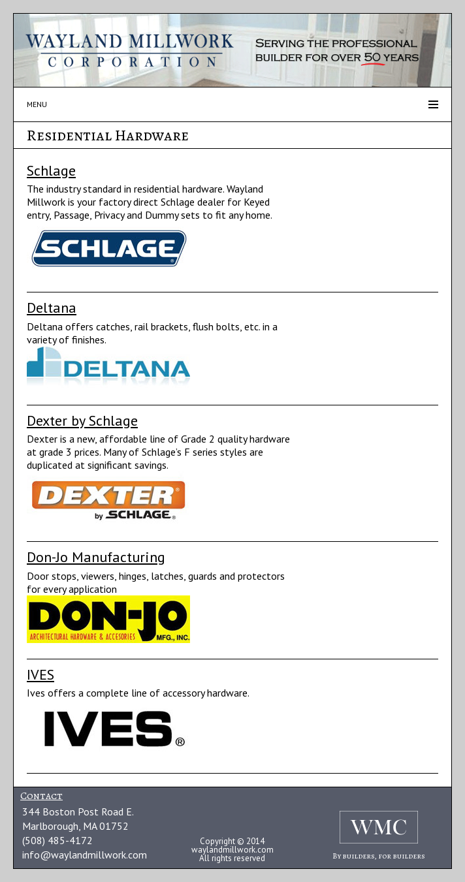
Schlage (51, 170)
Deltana (51, 307)
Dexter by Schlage (82, 420)
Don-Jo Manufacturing (96, 557)
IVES (40, 674)
